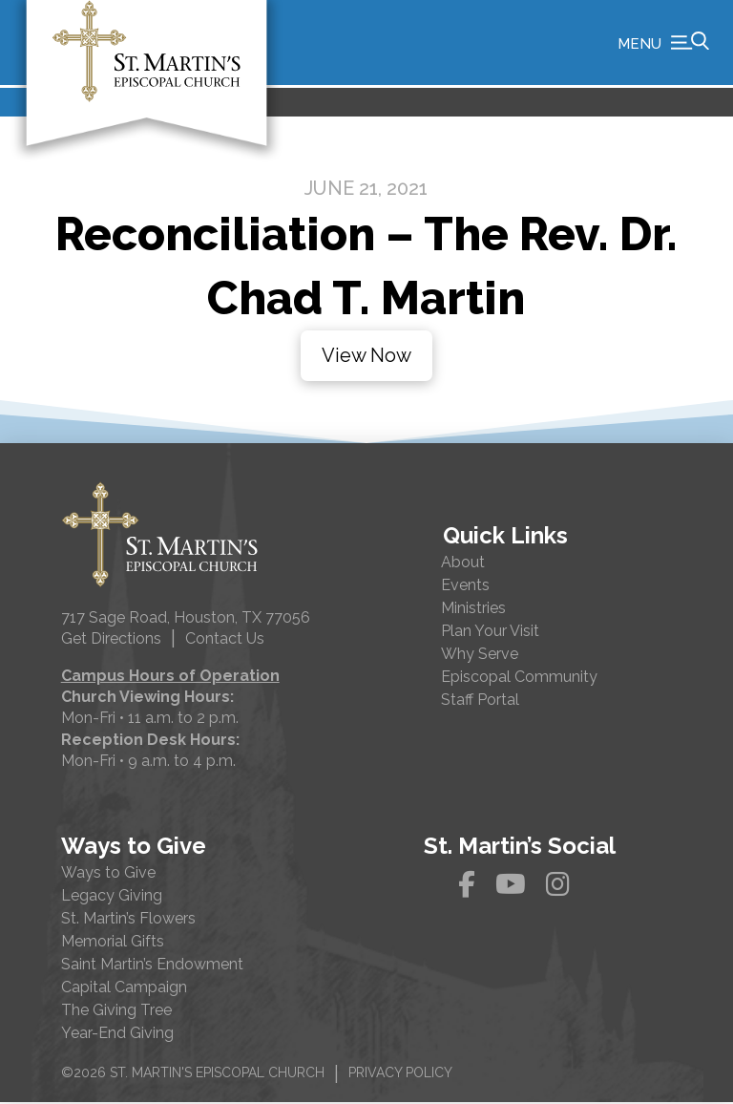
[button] (663, 43)
